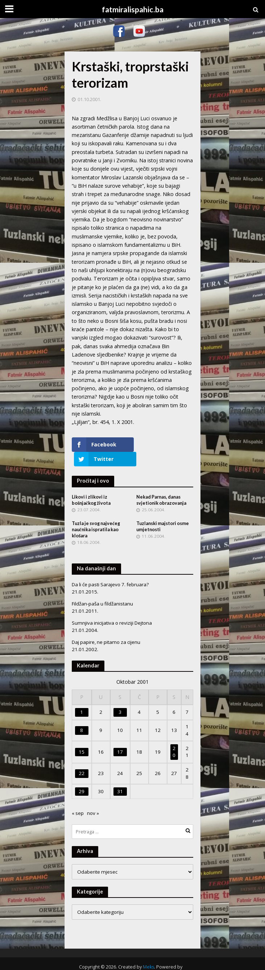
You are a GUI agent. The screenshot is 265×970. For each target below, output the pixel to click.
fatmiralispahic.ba (132, 9)
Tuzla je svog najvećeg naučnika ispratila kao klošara (96, 515)
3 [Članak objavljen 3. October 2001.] (120, 697)
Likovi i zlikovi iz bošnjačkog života (91, 485)
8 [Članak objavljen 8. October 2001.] (81, 715)
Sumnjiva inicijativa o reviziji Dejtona (112, 608)
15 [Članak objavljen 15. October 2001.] (81, 737)
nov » (93, 798)
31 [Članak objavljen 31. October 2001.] (120, 776)
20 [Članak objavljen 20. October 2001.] (174, 737)
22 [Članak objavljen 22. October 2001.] (81, 758)
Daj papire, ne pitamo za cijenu (106, 627)
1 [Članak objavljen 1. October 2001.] (81, 697)
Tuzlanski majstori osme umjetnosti (162, 512)
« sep (78, 798)
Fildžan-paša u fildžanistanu (102, 589)
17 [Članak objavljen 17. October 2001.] (120, 737)
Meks (148, 952)
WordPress (130, 960)
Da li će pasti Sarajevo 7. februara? (110, 570)
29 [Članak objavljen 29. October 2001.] (81, 776)
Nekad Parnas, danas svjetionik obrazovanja (161, 485)
